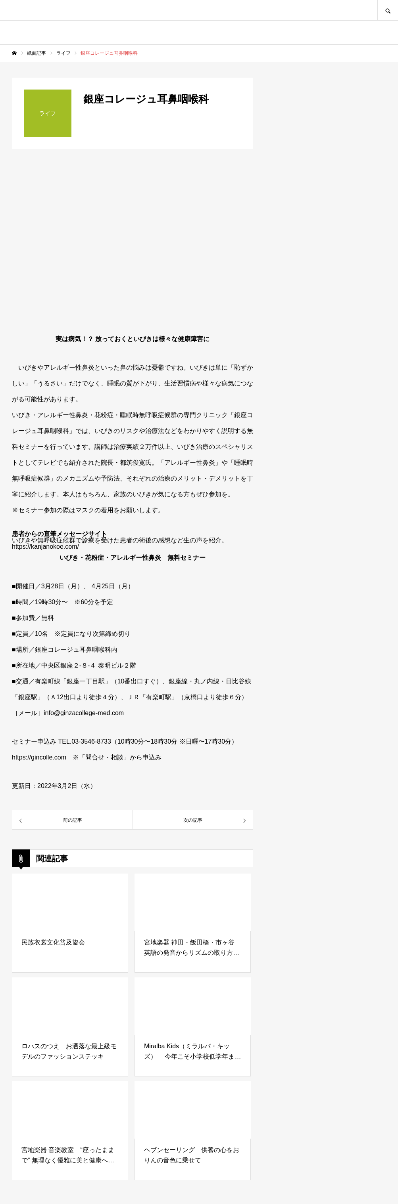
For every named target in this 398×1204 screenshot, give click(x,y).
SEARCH (387, 10)
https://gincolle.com (39, 757)
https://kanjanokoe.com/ (45, 546)
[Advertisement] (326, 628)
